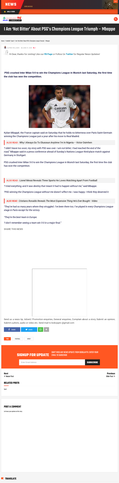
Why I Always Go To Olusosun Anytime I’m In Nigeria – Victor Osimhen (55, 142)
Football (17, 339)
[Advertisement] (51, 62)
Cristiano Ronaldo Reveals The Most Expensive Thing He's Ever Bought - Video (58, 201)
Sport (29, 339)
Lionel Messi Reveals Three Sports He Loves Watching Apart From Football (58, 180)
